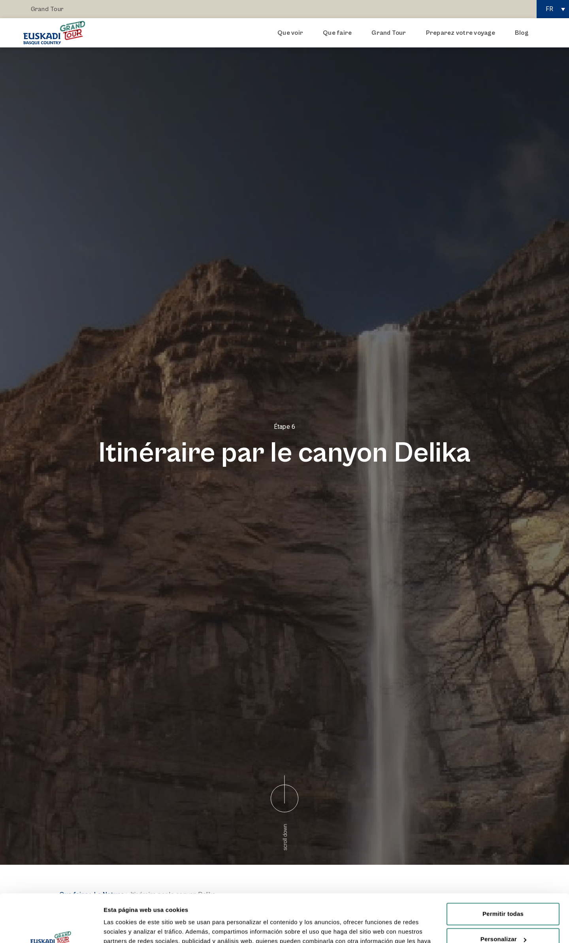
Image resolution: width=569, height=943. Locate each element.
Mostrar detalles (127, 927)
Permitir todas (503, 869)
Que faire (339, 33)
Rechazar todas (503, 919)
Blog (521, 32)
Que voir (292, 33)
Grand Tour (47, 9)
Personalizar (503, 894)
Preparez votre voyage (462, 33)
